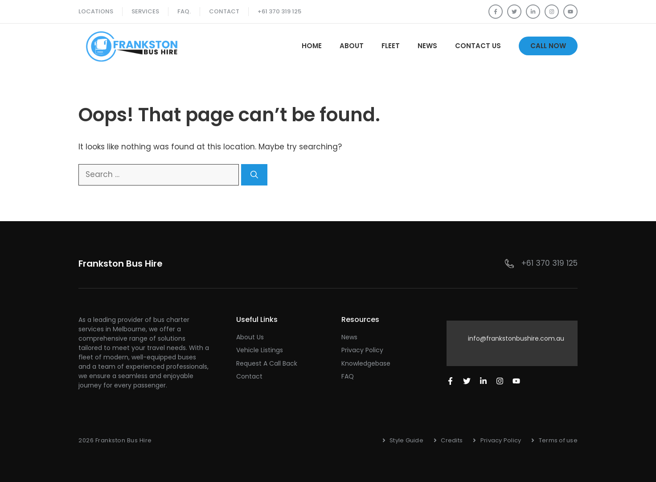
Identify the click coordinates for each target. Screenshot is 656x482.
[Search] (254, 174)
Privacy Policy (362, 350)
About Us (250, 337)
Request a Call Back (266, 363)
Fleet (390, 45)
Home (312, 45)
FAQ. (184, 11)
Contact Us (478, 45)
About (352, 45)
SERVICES (145, 11)
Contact (224, 11)
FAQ (347, 376)
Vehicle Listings (259, 350)
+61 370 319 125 (279, 11)
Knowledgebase (365, 363)
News (427, 45)
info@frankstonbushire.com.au (516, 338)
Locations (95, 11)
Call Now (548, 45)
